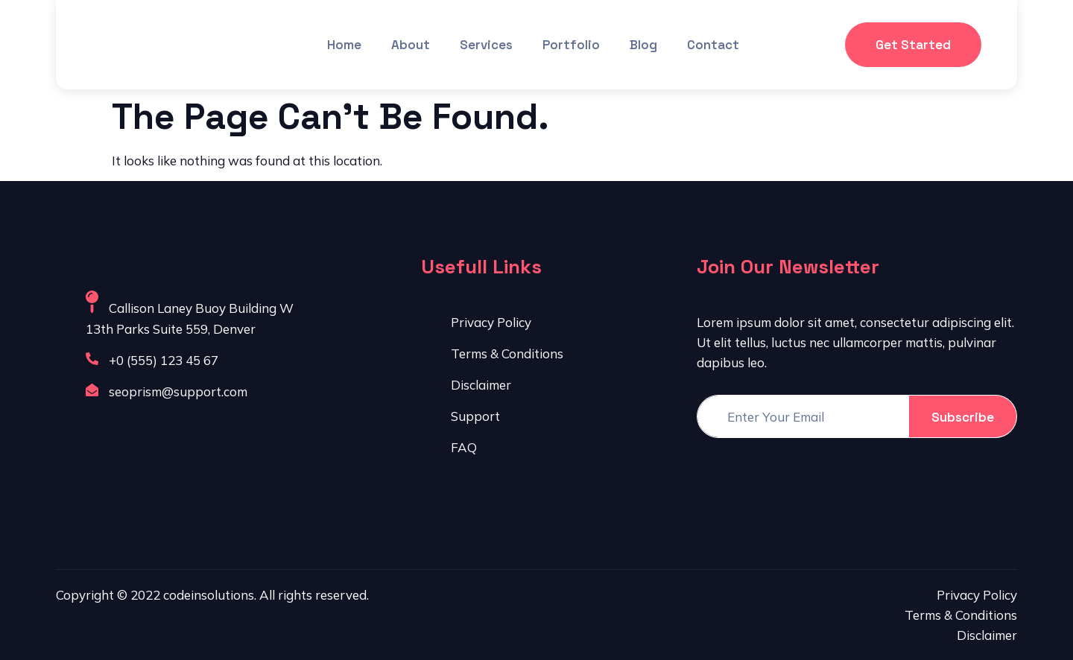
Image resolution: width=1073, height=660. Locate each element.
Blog (643, 45)
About (410, 45)
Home (344, 45)
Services (486, 45)
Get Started (913, 45)
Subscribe (962, 417)
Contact (713, 45)
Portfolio (571, 45)
